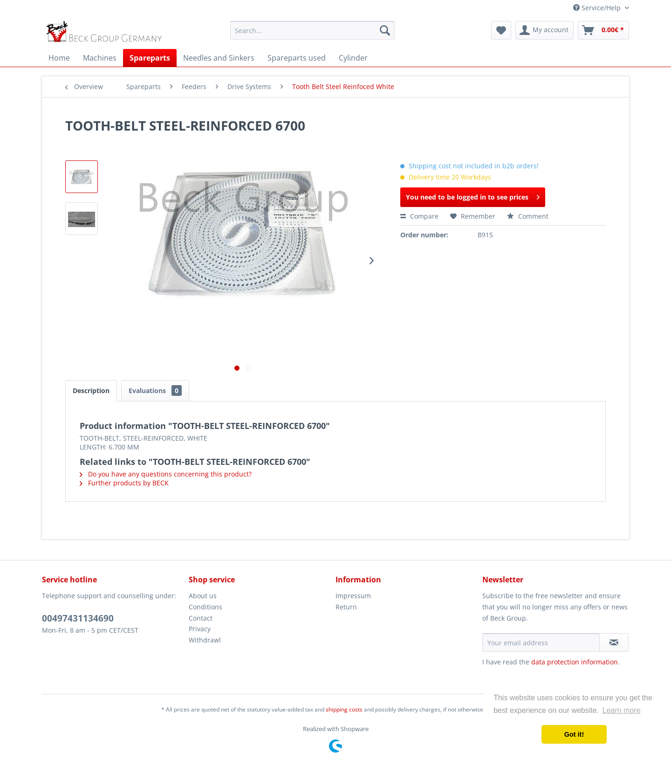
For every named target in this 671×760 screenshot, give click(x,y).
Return (346, 606)
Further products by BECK (124, 482)
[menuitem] (312, 30)
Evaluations (155, 390)
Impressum (353, 595)
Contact (200, 618)
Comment (527, 216)
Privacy (200, 628)
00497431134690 (78, 618)
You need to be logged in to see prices (473, 195)
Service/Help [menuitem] (598, 7)
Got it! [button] (574, 734)
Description (91, 390)
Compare (419, 216)
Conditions (205, 606)
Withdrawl (205, 640)
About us (203, 595)
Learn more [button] (622, 710)
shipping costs (344, 709)
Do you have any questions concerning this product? (166, 474)
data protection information (574, 661)
